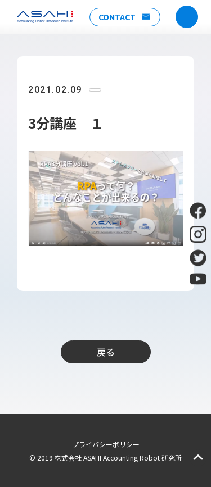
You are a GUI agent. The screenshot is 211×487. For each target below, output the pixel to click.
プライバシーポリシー (106, 444)
